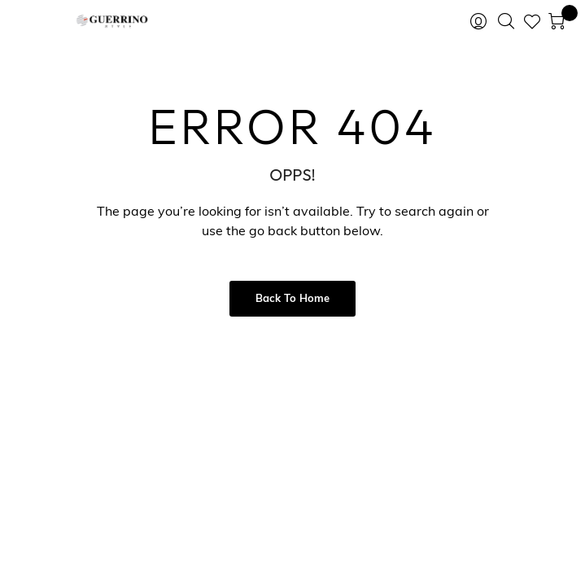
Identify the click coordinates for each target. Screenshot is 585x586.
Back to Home (292, 299)
